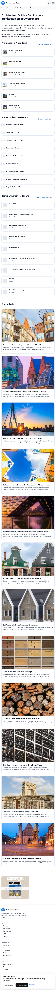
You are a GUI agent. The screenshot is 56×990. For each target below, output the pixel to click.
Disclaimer (6, 967)
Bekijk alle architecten (46, 44)
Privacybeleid (7, 964)
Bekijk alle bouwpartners (45, 197)
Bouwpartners (7, 931)
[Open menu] (53, 3)
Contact (5, 969)
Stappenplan (7, 955)
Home (3, 8)
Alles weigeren (9, 985)
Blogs (4, 933)
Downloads (6, 950)
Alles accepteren (22, 985)
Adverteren (6, 945)
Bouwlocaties (7, 928)
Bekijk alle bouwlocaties (46, 119)
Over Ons (6, 948)
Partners (5, 936)
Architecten (6, 926)
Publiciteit (6, 953)
